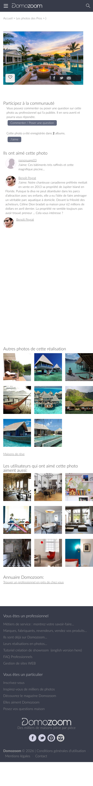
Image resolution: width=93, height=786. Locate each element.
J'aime (10, 77)
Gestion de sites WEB (19, 663)
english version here (66, 650)
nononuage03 (27, 160)
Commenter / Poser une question (32, 123)
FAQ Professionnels (17, 656)
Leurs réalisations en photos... (25, 643)
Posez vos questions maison (24, 708)
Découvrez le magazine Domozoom (29, 695)
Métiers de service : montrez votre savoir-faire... (38, 624)
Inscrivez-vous (13, 682)
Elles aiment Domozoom (21, 702)
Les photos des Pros (29, 18)
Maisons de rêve (13, 454)
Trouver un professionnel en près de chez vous (33, 582)
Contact (41, 756)
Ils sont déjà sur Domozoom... (25, 637)
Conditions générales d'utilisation (62, 750)
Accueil (8, 18)
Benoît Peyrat (27, 178)
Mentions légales (18, 756)
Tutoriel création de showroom (26, 650)
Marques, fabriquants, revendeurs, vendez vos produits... (45, 630)
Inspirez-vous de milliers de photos (29, 689)
